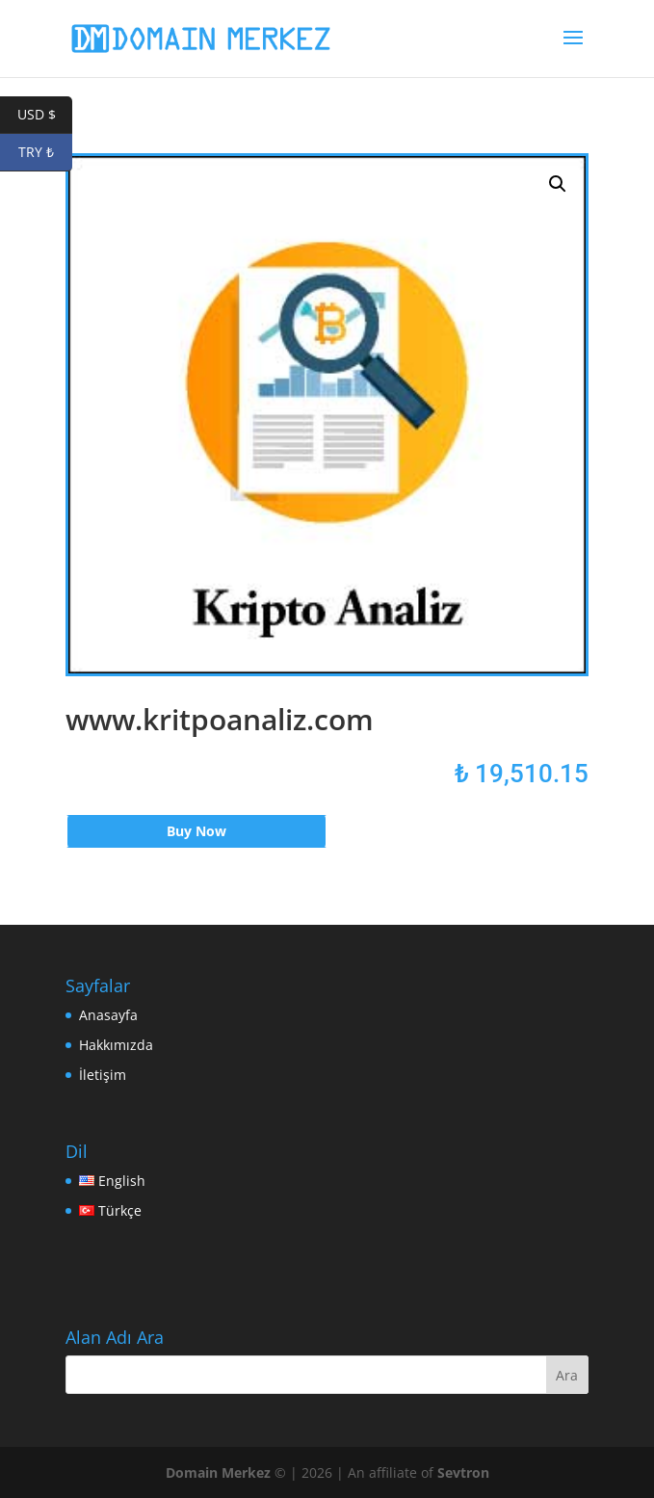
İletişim (102, 1074)
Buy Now (196, 831)
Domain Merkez (218, 1472)
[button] (557, 184)
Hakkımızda (116, 1045)
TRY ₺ (45, 152)
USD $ (45, 115)
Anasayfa (108, 1015)
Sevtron (463, 1472)
